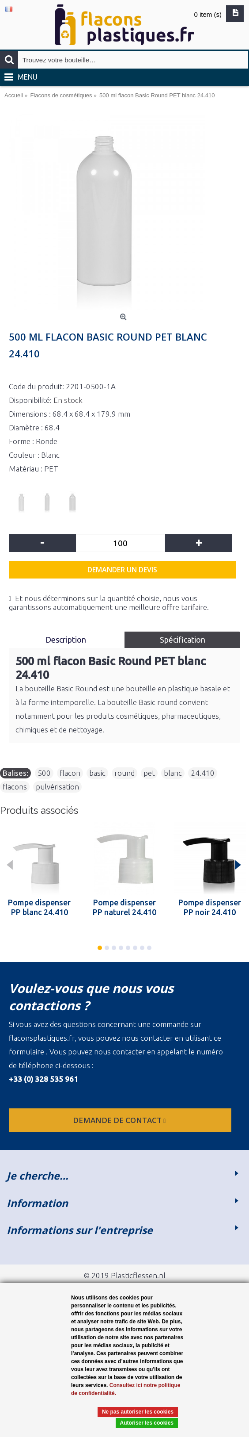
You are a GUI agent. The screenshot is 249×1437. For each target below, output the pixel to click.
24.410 (203, 773)
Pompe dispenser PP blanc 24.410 (39, 907)
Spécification (182, 639)
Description (66, 639)
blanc (173, 773)
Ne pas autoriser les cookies (138, 1412)
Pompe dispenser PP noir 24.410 (209, 907)
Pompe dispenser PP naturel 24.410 (124, 907)
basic (97, 773)
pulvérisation (57, 786)
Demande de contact (120, 1120)
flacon (70, 773)
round (124, 773)
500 (44, 773)
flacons (15, 786)
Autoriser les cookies (147, 1423)
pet (149, 773)
